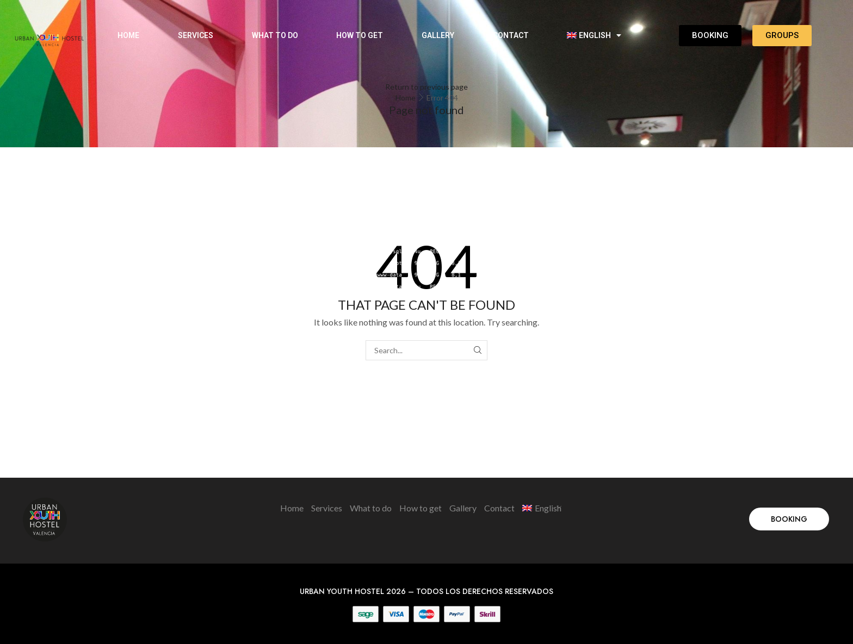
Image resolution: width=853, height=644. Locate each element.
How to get (359, 35)
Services (195, 35)
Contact (511, 35)
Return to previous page (426, 86)
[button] (789, 519)
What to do (275, 35)
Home (128, 35)
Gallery (438, 35)
